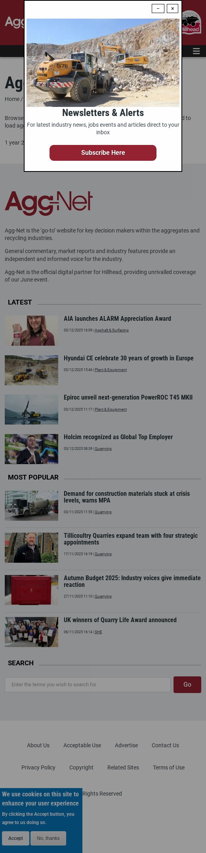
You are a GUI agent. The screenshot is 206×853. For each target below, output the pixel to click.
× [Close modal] (172, 8)
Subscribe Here (103, 152)
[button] (103, 153)
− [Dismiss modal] (158, 8)
